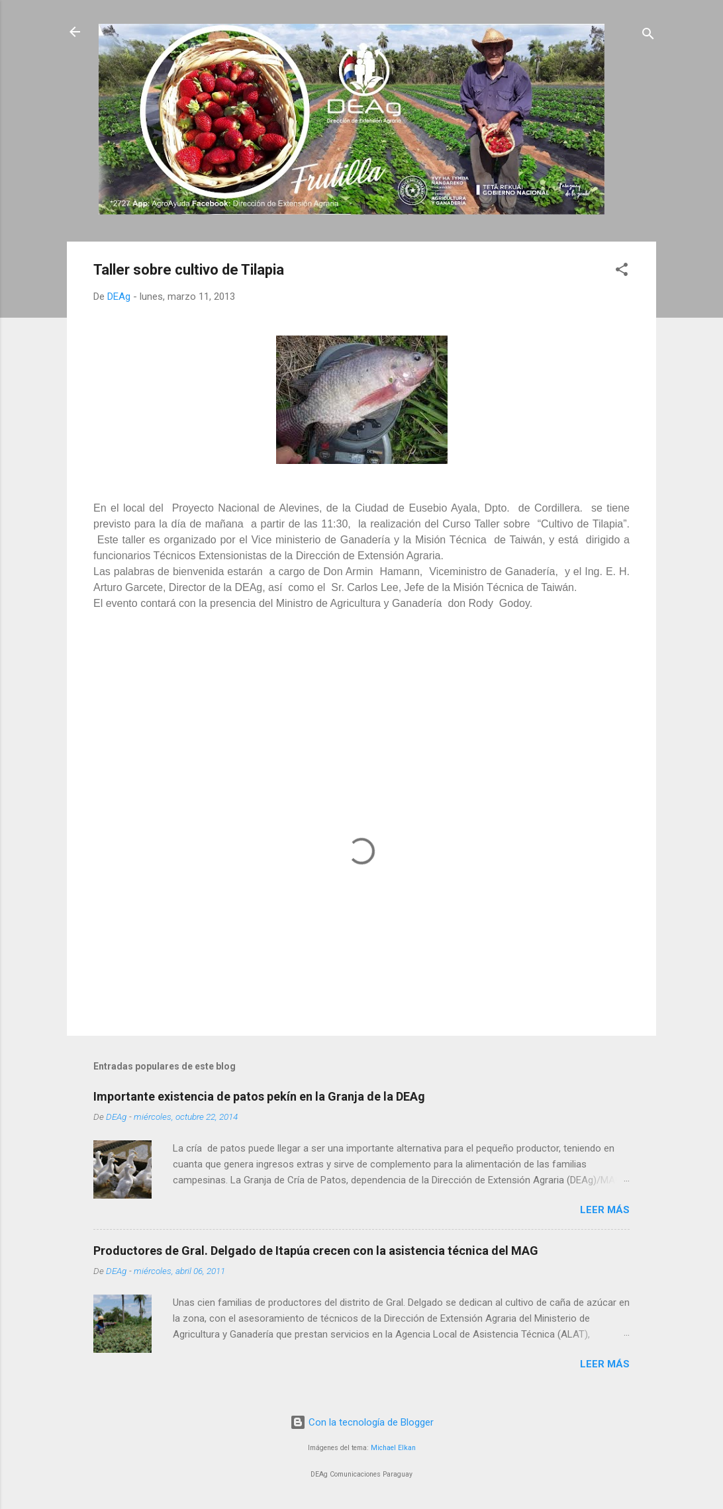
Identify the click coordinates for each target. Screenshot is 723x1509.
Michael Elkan (393, 1447)
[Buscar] (648, 36)
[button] (622, 271)
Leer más (605, 1210)
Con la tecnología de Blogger (362, 1422)
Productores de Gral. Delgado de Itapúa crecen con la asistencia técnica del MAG (315, 1251)
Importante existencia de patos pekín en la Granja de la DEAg (259, 1096)
